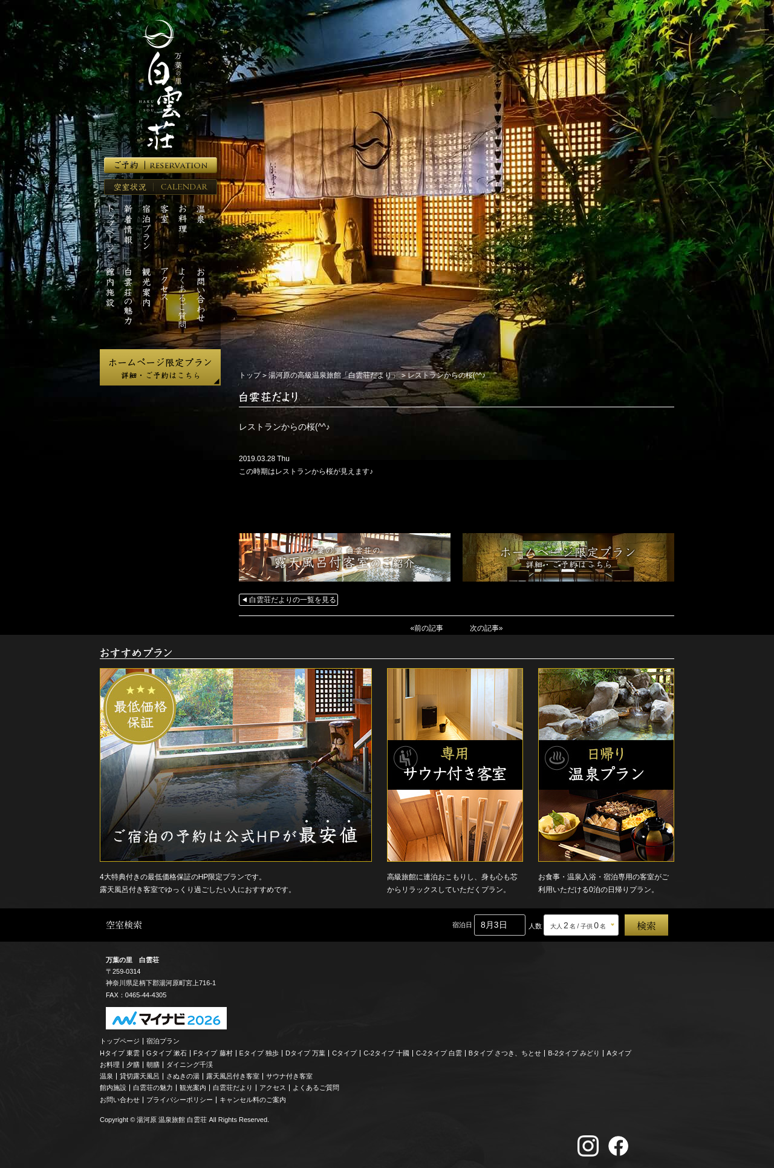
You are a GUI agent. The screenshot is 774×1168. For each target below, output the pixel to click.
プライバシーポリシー (179, 1099)
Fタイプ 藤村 (213, 1052)
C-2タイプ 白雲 (439, 1052)
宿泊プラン (163, 1041)
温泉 (106, 1076)
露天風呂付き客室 (232, 1076)
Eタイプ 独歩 (259, 1052)
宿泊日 (462, 924)
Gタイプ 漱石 (166, 1052)
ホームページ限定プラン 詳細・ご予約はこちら (160, 367)
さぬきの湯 (183, 1076)
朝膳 (153, 1064)
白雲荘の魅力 (153, 1087)
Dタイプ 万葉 (305, 1052)
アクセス (272, 1087)
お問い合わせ (120, 1099)
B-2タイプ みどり (574, 1052)
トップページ (120, 1041)
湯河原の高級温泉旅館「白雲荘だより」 (333, 375)
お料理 (110, 1064)
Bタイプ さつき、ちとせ (505, 1052)
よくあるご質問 (316, 1087)
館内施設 (113, 1087)
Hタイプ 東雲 (120, 1052)
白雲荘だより (233, 1087)
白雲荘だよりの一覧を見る (292, 599)
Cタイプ (344, 1052)
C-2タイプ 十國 (386, 1052)
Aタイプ (619, 1052)
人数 (535, 926)
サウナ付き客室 (289, 1076)
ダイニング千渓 (189, 1064)
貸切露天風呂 (140, 1076)
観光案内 (193, 1087)
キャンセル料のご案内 (253, 1099)
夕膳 (133, 1064)
